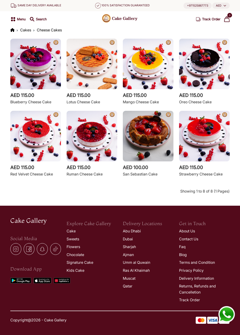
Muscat (129, 278)
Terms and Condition (197, 262)
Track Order (189, 300)
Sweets (73, 239)
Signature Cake (80, 262)
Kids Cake (75, 270)
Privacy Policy (191, 270)
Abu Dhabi (132, 231)
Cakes (25, 30)
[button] (221, 5)
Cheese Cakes (49, 30)
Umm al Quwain (136, 262)
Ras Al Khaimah (136, 270)
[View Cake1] (35, 72)
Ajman (128, 254)
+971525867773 (197, 5)
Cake (71, 231)
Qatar (127, 286)
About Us (187, 231)
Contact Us (188, 239)
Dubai (128, 239)
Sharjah (129, 246)
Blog (183, 254)
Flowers (73, 246)
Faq (182, 246)
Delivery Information (196, 278)
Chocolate (75, 254)
